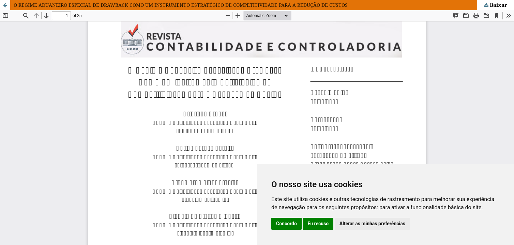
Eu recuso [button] (318, 223)
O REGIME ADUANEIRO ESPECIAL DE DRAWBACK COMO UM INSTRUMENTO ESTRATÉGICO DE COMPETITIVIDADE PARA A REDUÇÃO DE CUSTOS (181, 5)
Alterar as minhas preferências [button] (372, 223)
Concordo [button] (286, 223)
